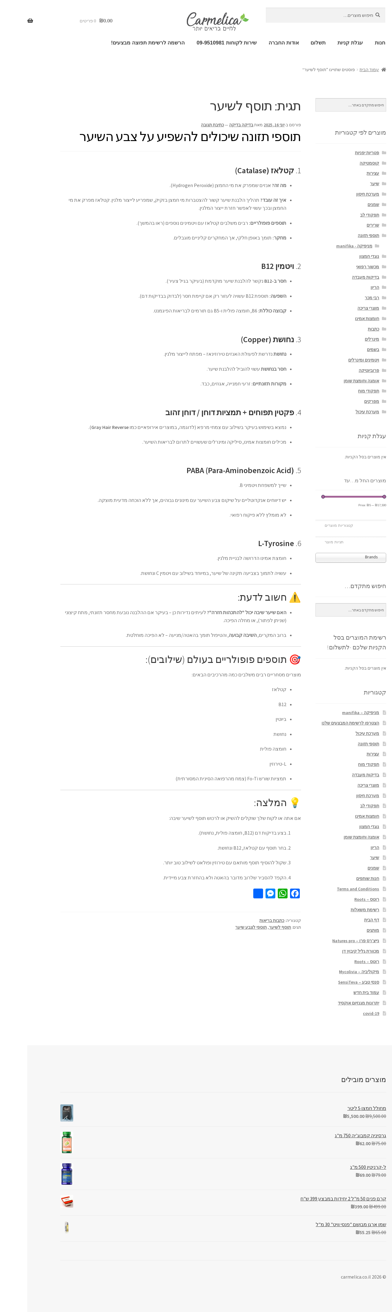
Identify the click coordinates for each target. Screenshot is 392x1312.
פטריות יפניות (340, 152)
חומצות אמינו (340, 318)
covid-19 (344, 1013)
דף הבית (344, 920)
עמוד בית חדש (339, 992)
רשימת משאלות (337, 909)
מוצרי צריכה (341, 308)
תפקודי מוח (341, 391)
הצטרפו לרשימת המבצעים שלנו (323, 723)
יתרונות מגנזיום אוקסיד (331, 1003)
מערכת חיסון (340, 194)
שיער (347, 183)
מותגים (345, 930)
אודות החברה (256, 43)
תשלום (290, 43)
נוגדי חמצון (342, 256)
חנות (353, 43)
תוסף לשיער (253, 927)
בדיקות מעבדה (338, 277)
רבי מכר (344, 297)
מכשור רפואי (340, 267)
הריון (347, 287)
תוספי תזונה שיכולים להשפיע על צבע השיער (163, 136)
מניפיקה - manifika (327, 246)
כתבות (346, 329)
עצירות (345, 173)
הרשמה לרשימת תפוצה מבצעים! (120, 43)
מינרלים (344, 339)
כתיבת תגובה (185, 125)
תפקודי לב (342, 215)
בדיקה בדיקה (214, 125)
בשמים (346, 349)
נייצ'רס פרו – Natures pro (328, 940)
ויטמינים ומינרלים (336, 360)
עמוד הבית (342, 69)
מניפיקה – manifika (333, 712)
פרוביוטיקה (341, 370)
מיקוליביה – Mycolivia (332, 971)
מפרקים (344, 401)
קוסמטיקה (342, 163)
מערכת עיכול (340, 412)
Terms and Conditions (331, 889)
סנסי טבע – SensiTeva (331, 982)
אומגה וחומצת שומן (334, 381)
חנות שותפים (340, 878)
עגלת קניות (323, 43)
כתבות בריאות (244, 920)
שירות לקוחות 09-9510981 (199, 43)
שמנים (346, 204)
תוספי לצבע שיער (223, 927)
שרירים (345, 225)
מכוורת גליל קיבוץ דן (333, 951)
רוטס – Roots (339, 899)
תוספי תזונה (341, 235)
